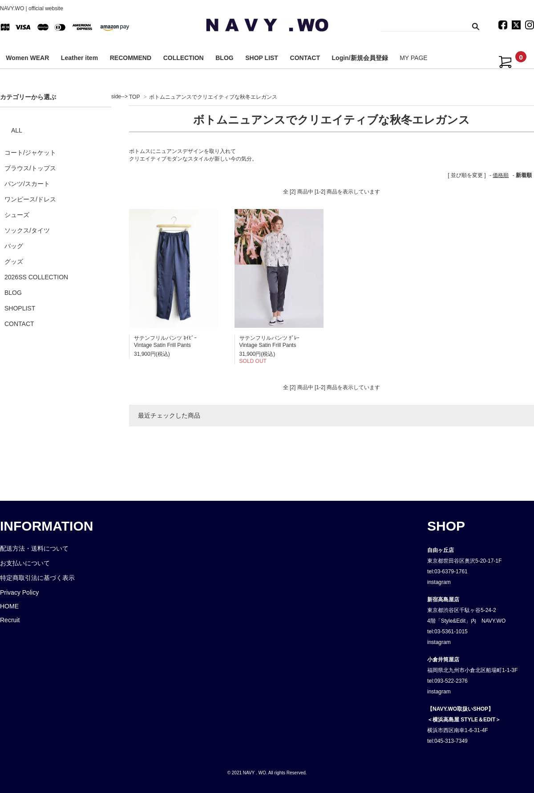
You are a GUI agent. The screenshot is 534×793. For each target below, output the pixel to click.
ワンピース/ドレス (30, 199)
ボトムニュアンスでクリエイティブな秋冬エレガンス (213, 97)
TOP (134, 97)
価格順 (501, 175)
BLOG (224, 57)
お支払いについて (25, 563)
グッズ (13, 261)
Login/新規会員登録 (360, 57)
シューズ (16, 214)
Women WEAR (27, 57)
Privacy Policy (19, 592)
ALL (16, 130)
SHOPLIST (19, 308)
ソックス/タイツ (27, 230)
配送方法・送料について (34, 548)
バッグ (13, 246)
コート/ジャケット (30, 152)
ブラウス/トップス (30, 168)
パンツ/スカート (27, 183)
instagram (439, 582)
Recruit (10, 620)
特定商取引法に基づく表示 (37, 577)
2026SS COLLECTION (36, 277)
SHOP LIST (261, 57)
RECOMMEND (130, 57)
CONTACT (305, 57)
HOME (9, 606)
